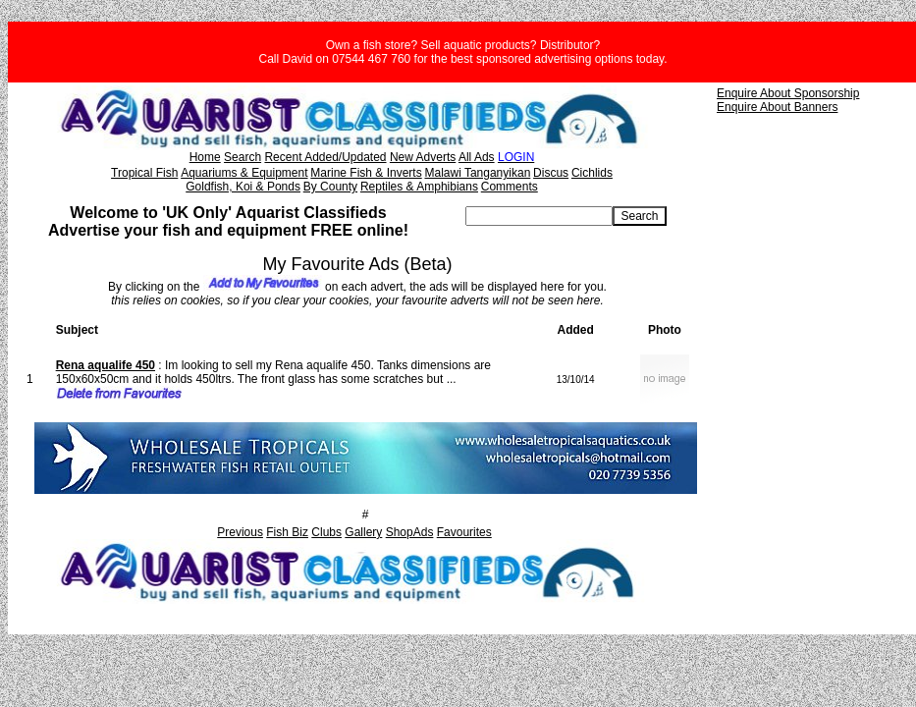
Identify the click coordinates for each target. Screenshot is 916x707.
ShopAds (410, 532)
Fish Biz (287, 532)
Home (205, 157)
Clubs (326, 532)
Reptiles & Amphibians (419, 186)
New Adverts (423, 157)
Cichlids (592, 173)
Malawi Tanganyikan (477, 173)
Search (242, 157)
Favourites (464, 532)
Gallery (363, 532)
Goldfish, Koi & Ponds (243, 186)
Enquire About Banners (777, 107)
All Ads (476, 157)
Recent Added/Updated (325, 157)
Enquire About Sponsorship (788, 93)
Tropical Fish (144, 173)
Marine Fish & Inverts (365, 173)
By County (330, 186)
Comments (509, 186)
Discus (550, 173)
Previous (240, 532)
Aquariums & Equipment (244, 173)
